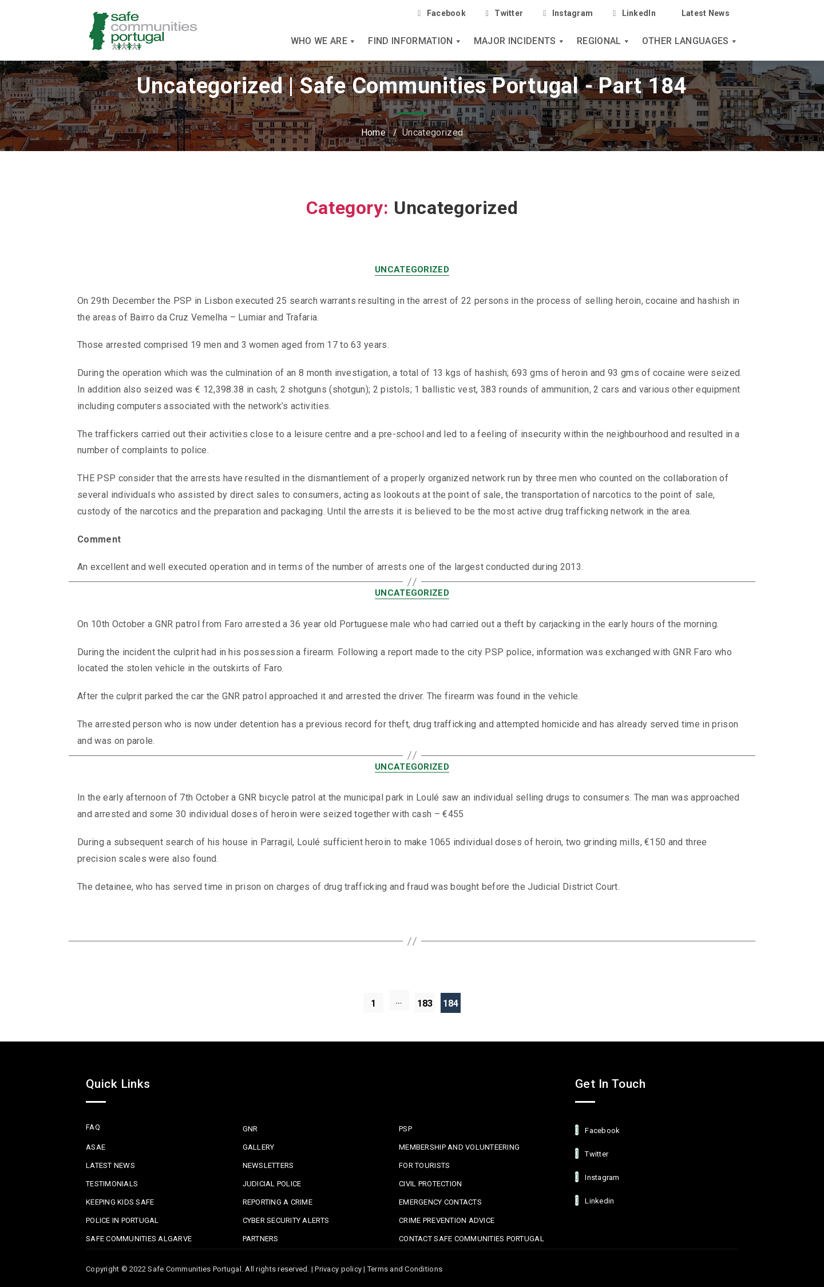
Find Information (415, 41)
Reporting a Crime (277, 1202)
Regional (604, 41)
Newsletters (268, 1165)
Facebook (442, 13)
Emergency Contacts (440, 1202)
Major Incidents (519, 41)
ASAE (95, 1147)
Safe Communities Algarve (139, 1238)
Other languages (690, 41)
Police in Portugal (122, 1220)
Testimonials (112, 1183)
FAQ (93, 1127)
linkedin (594, 1200)
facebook (597, 1129)
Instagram (568, 13)
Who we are (324, 41)
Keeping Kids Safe (120, 1202)
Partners (261, 1238)
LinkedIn (634, 13)
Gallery (259, 1147)
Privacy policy (338, 1269)
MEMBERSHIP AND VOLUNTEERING (459, 1147)
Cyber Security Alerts (286, 1220)
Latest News (706, 13)
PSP (405, 1128)
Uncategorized (412, 269)
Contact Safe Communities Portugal (471, 1238)
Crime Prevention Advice (446, 1220)
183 (425, 1003)
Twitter (504, 13)
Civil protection (430, 1183)
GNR (250, 1128)
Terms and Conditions (404, 1269)
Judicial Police (272, 1183)
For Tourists (424, 1165)
